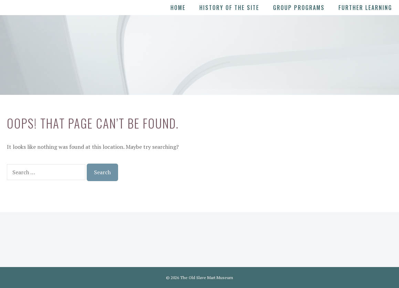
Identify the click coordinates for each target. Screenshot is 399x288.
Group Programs (299, 7)
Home (178, 7)
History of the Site (229, 7)
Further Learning (365, 7)
